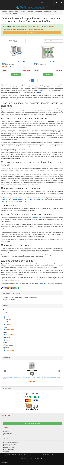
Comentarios (6, 357)
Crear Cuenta (7, 419)
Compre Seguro (7, 433)
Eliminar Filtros (32, 32)
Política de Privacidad (9, 446)
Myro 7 (21, 201)
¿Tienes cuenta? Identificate (32, 423)
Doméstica (8, 324)
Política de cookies (8, 449)
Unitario (7, 340)
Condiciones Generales (9, 444)
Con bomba (8, 335)
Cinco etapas (9, 350)
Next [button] (59, 371)
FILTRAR (13, 41)
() (6, 66)
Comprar (16, 74)
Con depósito (8, 345)
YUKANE (7, 319)
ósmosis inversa (6, 99)
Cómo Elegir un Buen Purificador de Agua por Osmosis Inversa (20, 297)
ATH (6, 312)
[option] (32, 372)
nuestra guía (42, 283)
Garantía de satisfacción (10, 435)
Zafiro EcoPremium (34, 199)
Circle (2, 201)
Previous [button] (5, 371)
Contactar (6, 431)
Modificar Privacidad (8, 447)
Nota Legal (6, 451)
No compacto (9, 329)
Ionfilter (7, 317)
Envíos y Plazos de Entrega (10, 442)
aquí (39, 92)
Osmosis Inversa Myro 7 (9, 299)
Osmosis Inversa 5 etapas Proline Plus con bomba (15, 62)
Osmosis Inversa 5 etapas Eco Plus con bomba (46, 62)
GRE (6, 314)
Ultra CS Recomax (17, 199)
